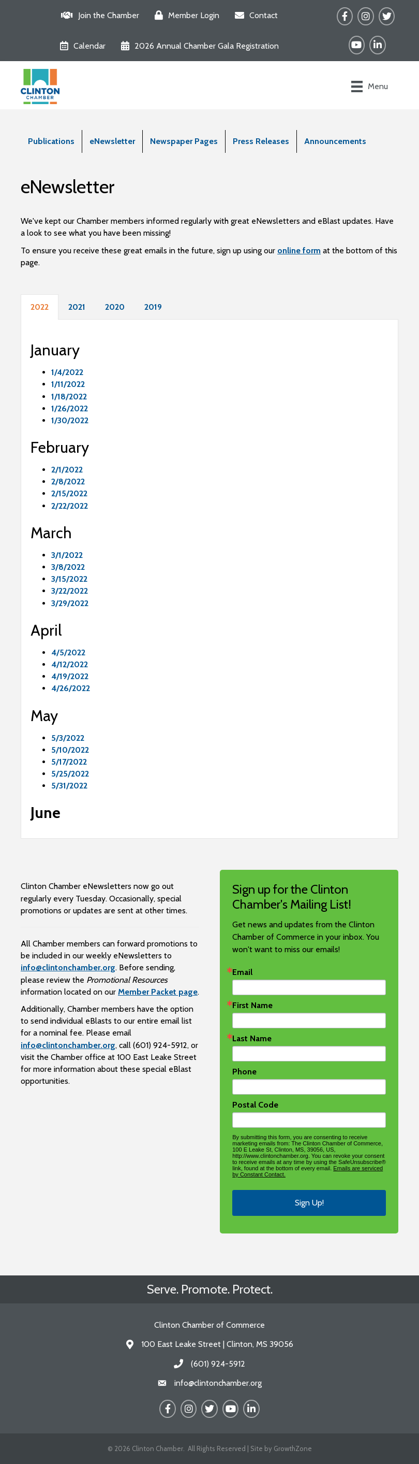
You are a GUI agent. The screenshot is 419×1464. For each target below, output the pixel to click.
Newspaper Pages (184, 141)
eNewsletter (112, 141)
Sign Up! (309, 1203)
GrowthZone (293, 1448)
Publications (51, 141)
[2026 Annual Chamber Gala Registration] (197, 46)
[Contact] (254, 15)
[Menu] (369, 86)
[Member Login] (184, 15)
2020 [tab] (115, 307)
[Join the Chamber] (97, 15)
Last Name (252, 1039)
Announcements (335, 141)
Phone (244, 1072)
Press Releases (261, 141)
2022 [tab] (40, 307)
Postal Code (255, 1105)
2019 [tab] (153, 307)
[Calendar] (80, 46)
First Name (252, 1005)
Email (242, 972)
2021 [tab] (76, 307)
